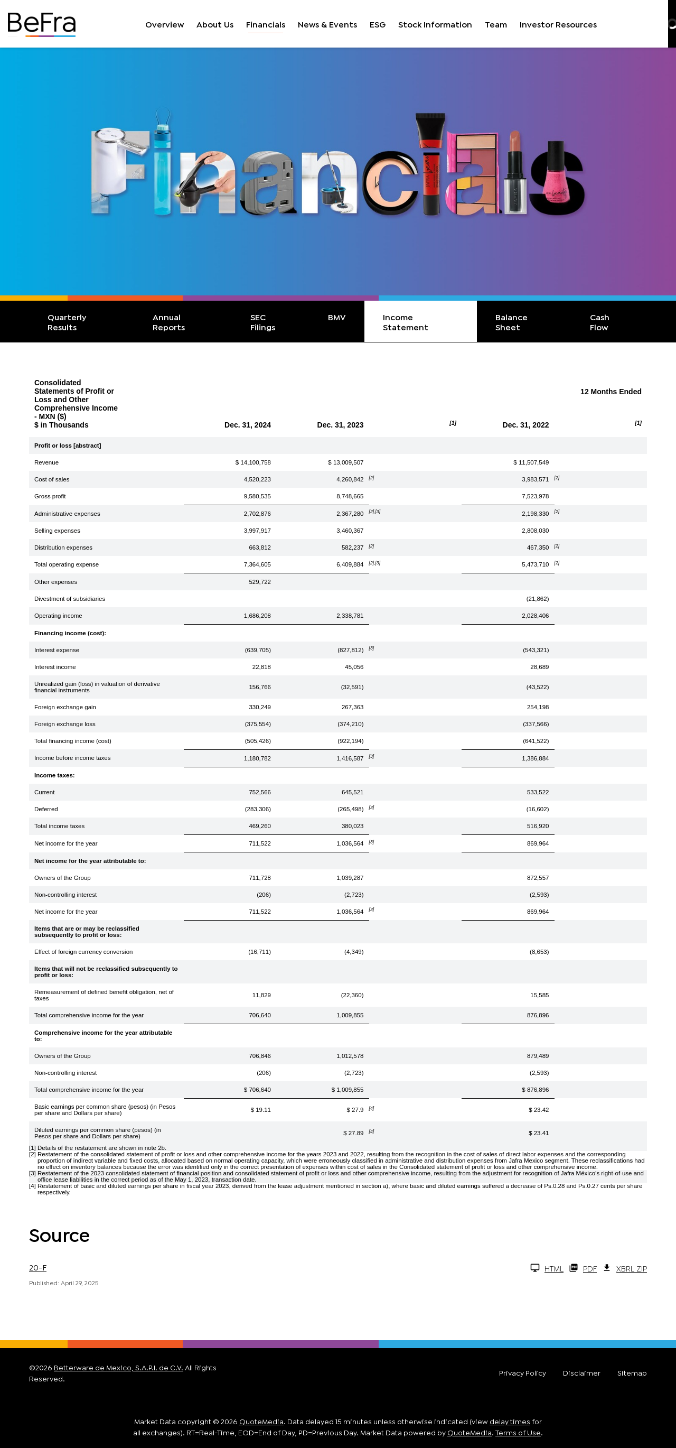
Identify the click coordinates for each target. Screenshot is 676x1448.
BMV (337, 316)
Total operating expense (66, 564)
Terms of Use (518, 1431)
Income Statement (405, 321)
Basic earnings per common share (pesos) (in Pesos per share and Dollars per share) (104, 1109)
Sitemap (632, 1372)
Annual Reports (169, 321)
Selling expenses (57, 530)
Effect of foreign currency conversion (83, 952)
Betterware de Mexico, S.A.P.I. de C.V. (118, 1366)
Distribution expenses (63, 547)
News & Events (327, 23)
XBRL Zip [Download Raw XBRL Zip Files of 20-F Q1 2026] (624, 1268)
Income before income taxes (72, 758)
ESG (378, 23)
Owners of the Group (62, 878)
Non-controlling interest (65, 895)
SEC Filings (262, 321)
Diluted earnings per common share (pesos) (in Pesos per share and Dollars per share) (97, 1133)
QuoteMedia (261, 1420)
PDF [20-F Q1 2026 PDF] (583, 1268)
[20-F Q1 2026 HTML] (296, 1268)
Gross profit (49, 496)
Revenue (46, 462)
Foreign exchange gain (65, 707)
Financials (265, 23)
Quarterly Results (67, 321)
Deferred (46, 809)
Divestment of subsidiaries (69, 599)
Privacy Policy (522, 1372)
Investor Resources (558, 23)
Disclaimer (581, 1372)
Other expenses (55, 582)
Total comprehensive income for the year (89, 1015)
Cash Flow (599, 321)
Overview (164, 23)
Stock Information (435, 23)
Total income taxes (59, 826)
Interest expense (56, 650)
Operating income (58, 615)
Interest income (55, 667)
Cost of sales (51, 479)
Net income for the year (66, 843)
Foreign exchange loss (65, 724)
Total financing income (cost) (72, 741)
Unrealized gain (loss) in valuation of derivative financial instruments (97, 687)
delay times (510, 1420)
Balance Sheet (511, 321)
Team (496, 23)
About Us (214, 23)
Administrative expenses (67, 513)
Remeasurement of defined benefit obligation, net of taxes (104, 995)
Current (44, 792)
